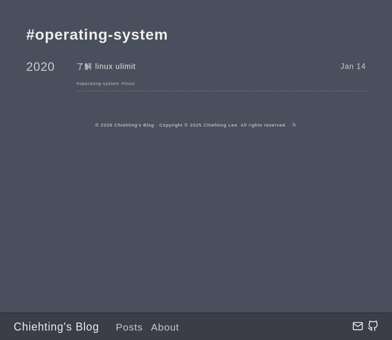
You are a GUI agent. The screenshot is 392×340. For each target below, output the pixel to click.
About (165, 327)
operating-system (99, 83)
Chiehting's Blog (56, 327)
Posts (129, 327)
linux (129, 83)
